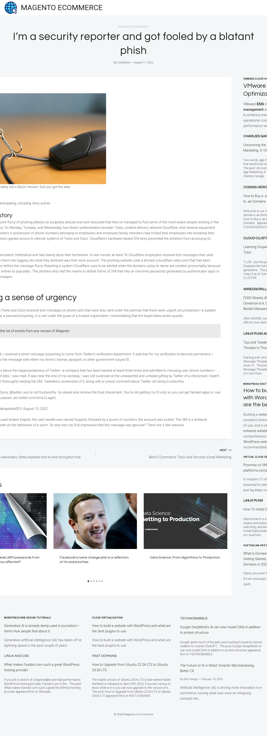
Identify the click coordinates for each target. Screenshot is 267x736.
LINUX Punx (253, 500)
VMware (254, 104)
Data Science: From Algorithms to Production (185, 557)
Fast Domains (104, 656)
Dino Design (191, 679)
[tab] (88, 581)
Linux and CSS (16, 656)
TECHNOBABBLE (194, 618)
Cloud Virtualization (107, 617)
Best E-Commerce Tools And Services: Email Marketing (165, 453)
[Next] (222, 535)
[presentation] (95, 521)
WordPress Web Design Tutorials (27, 617)
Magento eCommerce (133, 27)
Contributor (124, 62)
